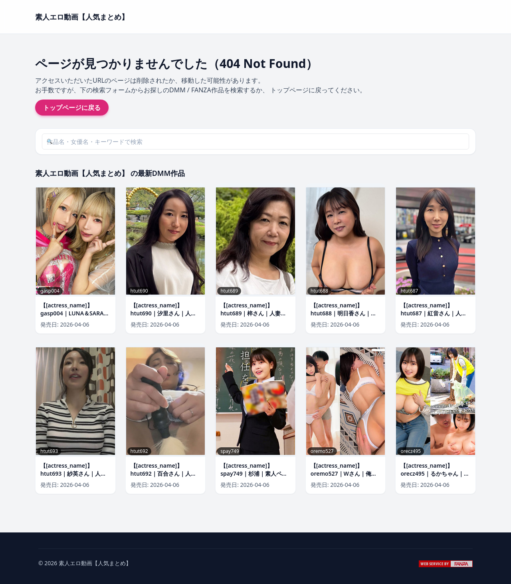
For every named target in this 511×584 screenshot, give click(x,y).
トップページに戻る (72, 107)
